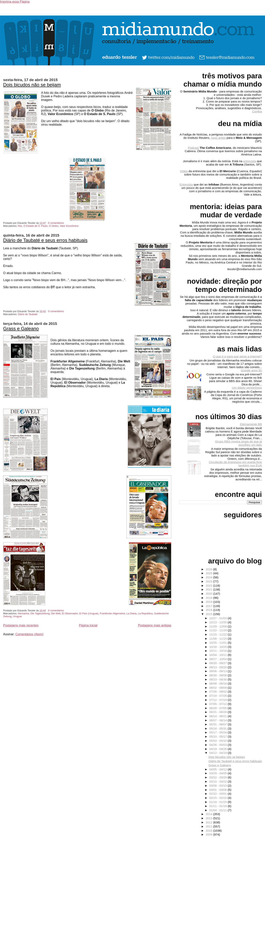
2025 (209, 573)
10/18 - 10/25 (218, 646)
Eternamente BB (251, 424)
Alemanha (23, 613)
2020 (209, 593)
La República (145, 613)
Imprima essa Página (14, 1)
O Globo (53, 225)
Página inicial (88, 625)
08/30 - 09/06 (218, 675)
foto (20, 225)
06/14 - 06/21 (218, 716)
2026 (209, 569)
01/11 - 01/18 (218, 806)
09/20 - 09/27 (218, 663)
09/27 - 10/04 (218, 659)
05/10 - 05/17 (218, 736)
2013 (209, 818)
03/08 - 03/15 (218, 785)
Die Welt (56, 613)
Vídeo (184, 171)
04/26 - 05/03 (218, 744)
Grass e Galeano (21, 328)
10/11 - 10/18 (218, 650)
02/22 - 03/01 (218, 793)
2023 (209, 581)
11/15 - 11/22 (218, 634)
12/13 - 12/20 (218, 622)
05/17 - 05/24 (218, 732)
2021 (209, 589)
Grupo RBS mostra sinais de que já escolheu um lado (238, 443)
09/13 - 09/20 (218, 667)
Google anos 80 (251, 370)
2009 (209, 834)
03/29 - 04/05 (218, 773)
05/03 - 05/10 (218, 740)
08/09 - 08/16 (218, 683)
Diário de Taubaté (28, 314)
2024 (209, 577)
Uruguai (17, 616)
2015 (209, 614)
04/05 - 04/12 (218, 769)
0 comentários (56, 222)
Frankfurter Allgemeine (112, 613)
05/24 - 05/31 (218, 728)
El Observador (70, 613)
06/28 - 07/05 (218, 708)
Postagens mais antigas (154, 625)
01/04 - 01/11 (218, 810)
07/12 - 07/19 (218, 699)
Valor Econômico (69, 225)
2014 (209, 814)
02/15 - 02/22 (218, 797)
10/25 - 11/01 (218, 642)
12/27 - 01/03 (218, 618)
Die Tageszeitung (40, 613)
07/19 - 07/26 (218, 695)
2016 (209, 610)
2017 (209, 606)
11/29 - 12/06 (218, 626)
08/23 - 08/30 (218, 679)
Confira (257, 111)
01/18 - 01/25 (218, 802)
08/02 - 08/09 (218, 687)
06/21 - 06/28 (218, 712)
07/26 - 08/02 (218, 691)
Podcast (193, 147)
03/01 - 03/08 (218, 789)
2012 (209, 822)
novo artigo (218, 137)
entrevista (249, 161)
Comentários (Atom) (29, 634)
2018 (209, 601)
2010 (209, 830)
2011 (209, 826)
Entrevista (186, 184)
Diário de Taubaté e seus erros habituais (45, 240)
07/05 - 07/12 (218, 704)
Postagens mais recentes (21, 625)
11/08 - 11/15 (218, 638)
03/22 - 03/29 (218, 777)
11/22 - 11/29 (218, 630)
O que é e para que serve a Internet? (237, 356)
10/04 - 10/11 (218, 654)
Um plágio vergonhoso (247, 387)
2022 (209, 585)
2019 (209, 597)
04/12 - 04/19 (218, 752)
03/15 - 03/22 (218, 781)
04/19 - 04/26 (218, 749)
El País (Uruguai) (88, 613)
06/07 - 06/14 (218, 720)
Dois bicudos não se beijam (32, 84)
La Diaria (132, 613)
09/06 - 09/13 (218, 671)
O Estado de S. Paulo (35, 225)
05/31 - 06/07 (218, 724)
